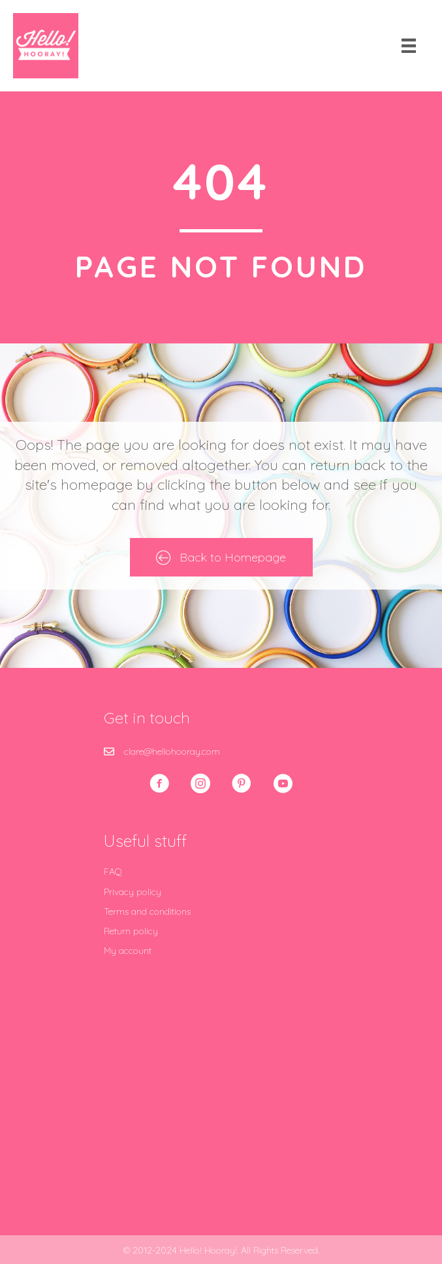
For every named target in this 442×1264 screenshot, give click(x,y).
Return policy (131, 931)
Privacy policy (132, 892)
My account (127, 950)
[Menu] (408, 45)
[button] (159, 783)
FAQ (113, 871)
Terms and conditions (147, 911)
